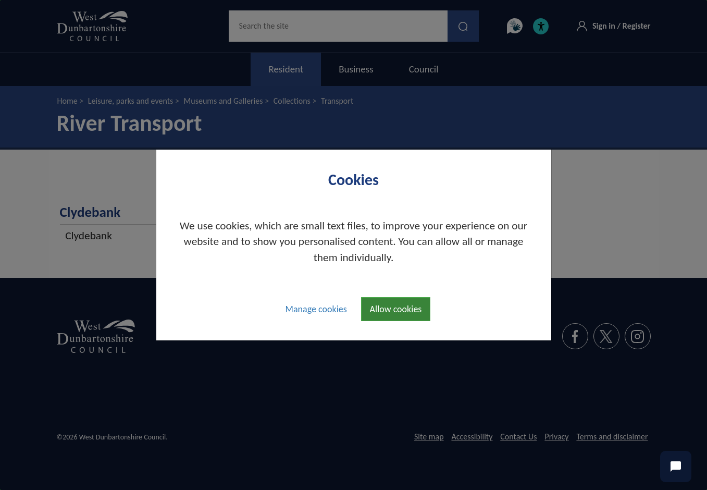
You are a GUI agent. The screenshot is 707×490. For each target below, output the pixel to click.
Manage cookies (316, 309)
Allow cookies (396, 309)
